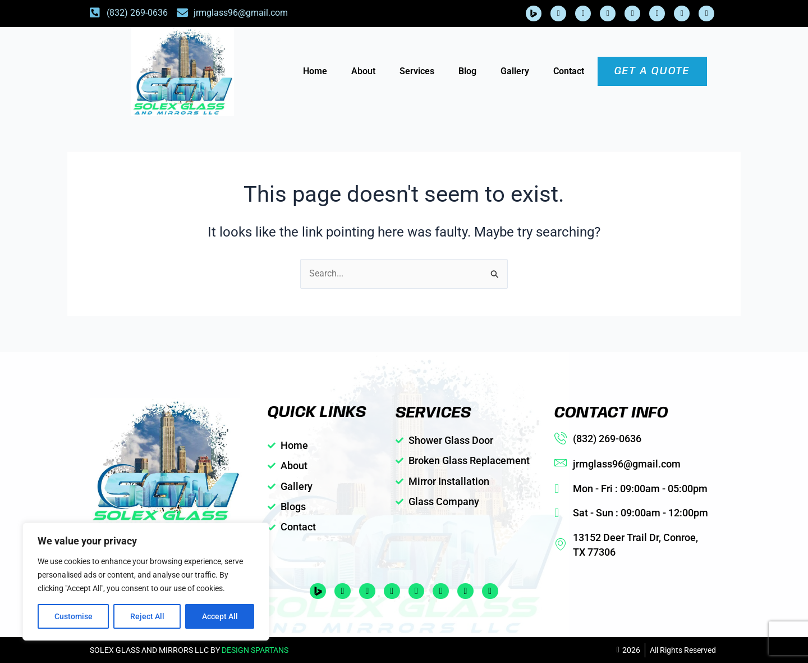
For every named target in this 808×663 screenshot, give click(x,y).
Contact (568, 71)
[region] (145, 582)
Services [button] (417, 71)
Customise (73, 616)
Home (315, 71)
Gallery (515, 71)
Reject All (147, 616)
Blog (467, 71)
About (363, 71)
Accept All (220, 616)
